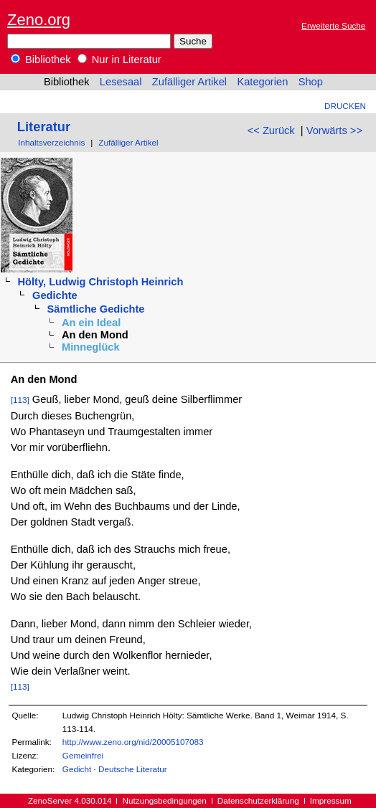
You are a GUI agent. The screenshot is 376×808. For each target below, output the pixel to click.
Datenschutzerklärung (258, 800)
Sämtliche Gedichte (96, 309)
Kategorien (262, 81)
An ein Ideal (91, 322)
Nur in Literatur (119, 59)
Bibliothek (41, 59)
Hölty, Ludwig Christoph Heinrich (100, 281)
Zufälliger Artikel (189, 81)
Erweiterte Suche (333, 25)
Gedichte (54, 295)
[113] (20, 399)
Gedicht (76, 769)
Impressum (331, 800)
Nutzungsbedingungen (165, 800)
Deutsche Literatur (132, 769)
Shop (311, 81)
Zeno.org (38, 20)
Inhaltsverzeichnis (51, 142)
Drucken (345, 105)
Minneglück (91, 347)
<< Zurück (271, 130)
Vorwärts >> (334, 130)
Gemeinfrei (82, 755)
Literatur (43, 126)
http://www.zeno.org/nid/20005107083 (133, 741)
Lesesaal (121, 81)
